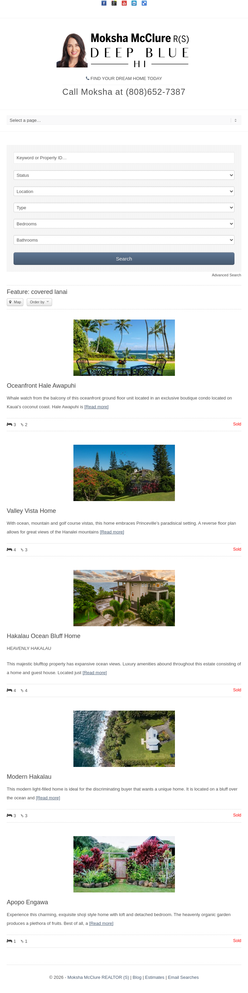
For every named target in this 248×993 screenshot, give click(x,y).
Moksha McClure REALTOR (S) (98, 977)
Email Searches (183, 977)
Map (15, 302)
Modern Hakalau (29, 776)
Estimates (154, 977)
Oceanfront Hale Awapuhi (41, 385)
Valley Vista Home (31, 510)
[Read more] (96, 406)
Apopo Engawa (27, 902)
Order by (39, 302)
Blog (137, 977)
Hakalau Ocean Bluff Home (44, 636)
